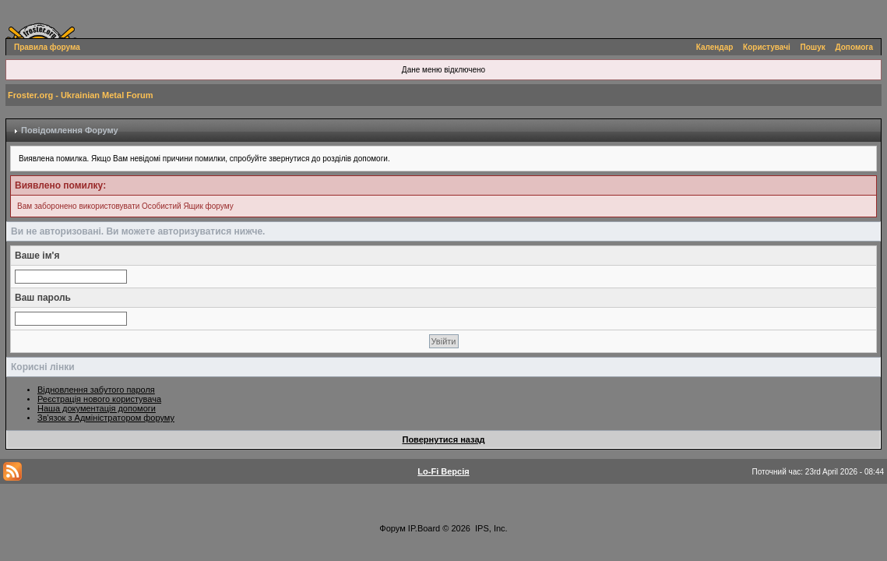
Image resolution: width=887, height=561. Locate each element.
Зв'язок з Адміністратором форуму (105, 417)
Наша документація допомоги (96, 408)
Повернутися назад (443, 439)
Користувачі (766, 47)
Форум (392, 528)
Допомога (854, 47)
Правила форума (47, 47)
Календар (715, 47)
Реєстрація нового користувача (99, 399)
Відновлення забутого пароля (96, 389)
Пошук (813, 47)
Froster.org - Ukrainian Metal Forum (80, 95)
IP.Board (424, 528)
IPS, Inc (490, 528)
